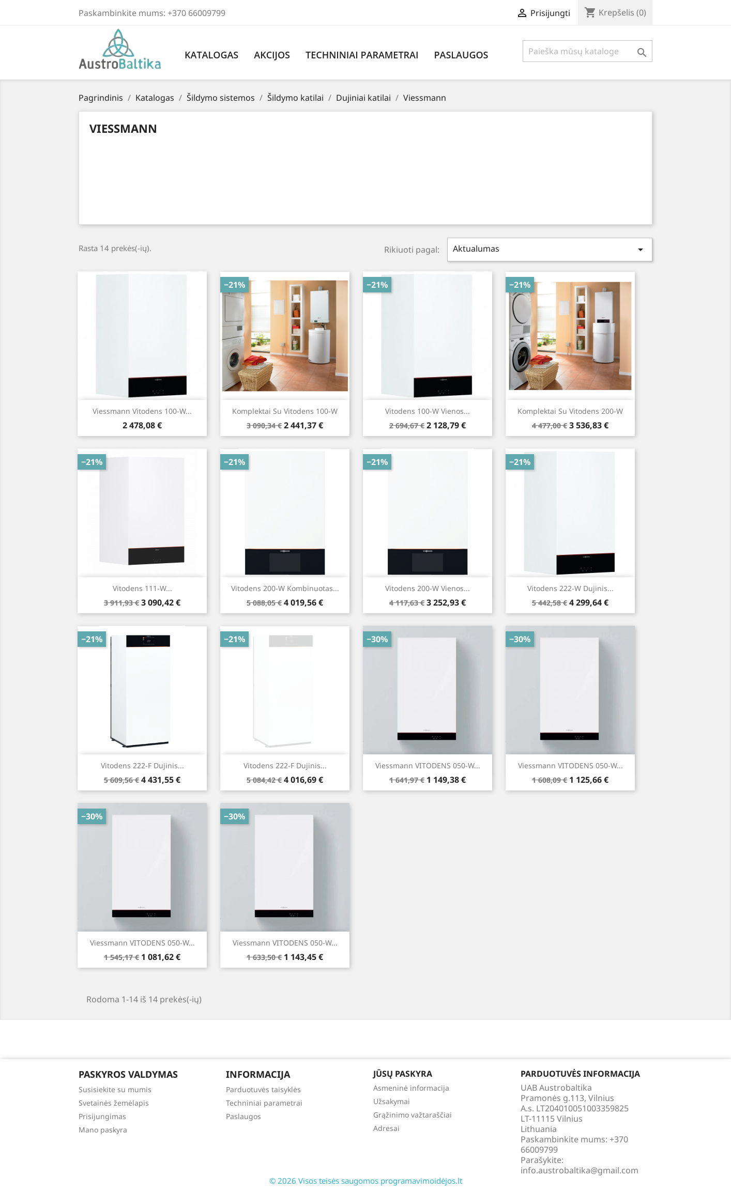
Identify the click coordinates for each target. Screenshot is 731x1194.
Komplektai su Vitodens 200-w (570, 411)
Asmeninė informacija (411, 1088)
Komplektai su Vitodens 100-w (285, 411)
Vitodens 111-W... (142, 588)
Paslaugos (461, 55)
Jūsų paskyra (402, 1073)
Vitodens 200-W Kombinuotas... (285, 588)
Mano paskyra (103, 1130)
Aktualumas (550, 249)
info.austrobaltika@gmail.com (579, 1170)
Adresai (386, 1128)
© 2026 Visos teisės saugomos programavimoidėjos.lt (365, 1180)
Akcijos (272, 55)
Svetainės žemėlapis (114, 1103)
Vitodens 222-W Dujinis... (570, 588)
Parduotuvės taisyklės (263, 1089)
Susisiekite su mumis (115, 1089)
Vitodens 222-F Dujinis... (142, 765)
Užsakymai (391, 1101)
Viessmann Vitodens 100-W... (142, 411)
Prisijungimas (102, 1116)
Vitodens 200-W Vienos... (427, 588)
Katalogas (211, 55)
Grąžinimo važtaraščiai (412, 1115)
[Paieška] (587, 51)
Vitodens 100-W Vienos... (427, 411)
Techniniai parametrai (362, 55)
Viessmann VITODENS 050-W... (427, 765)
